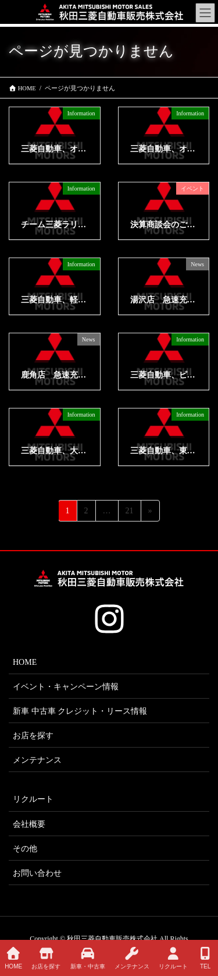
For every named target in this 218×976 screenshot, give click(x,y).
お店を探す (33, 735)
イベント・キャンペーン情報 (66, 686)
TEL (205, 958)
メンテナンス (37, 760)
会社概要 (29, 824)
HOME (25, 662)
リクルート (33, 799)
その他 (25, 848)
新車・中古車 (87, 958)
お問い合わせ (37, 873)
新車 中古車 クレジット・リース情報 (80, 711)
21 (129, 512)
